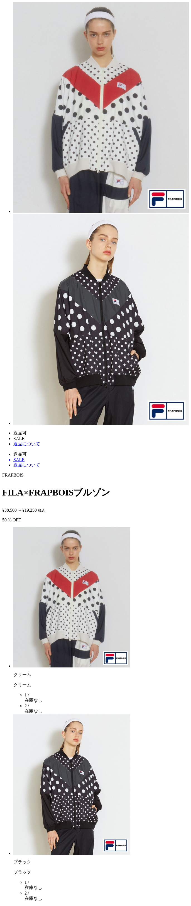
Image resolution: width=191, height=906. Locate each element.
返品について (26, 443)
